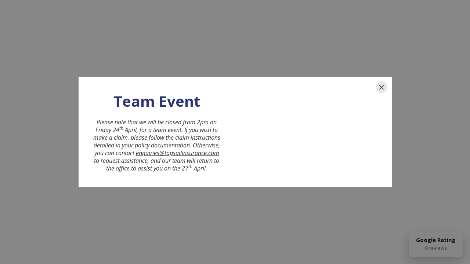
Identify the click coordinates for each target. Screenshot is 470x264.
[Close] (381, 87)
